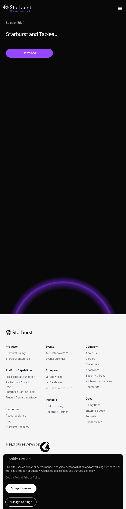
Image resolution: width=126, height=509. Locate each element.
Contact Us (92, 386)
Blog (8, 421)
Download (29, 53)
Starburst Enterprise (18, 358)
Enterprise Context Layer (20, 391)
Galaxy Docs (93, 405)
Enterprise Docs (95, 410)
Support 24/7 (94, 422)
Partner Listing (54, 406)
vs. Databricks (54, 382)
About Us (91, 353)
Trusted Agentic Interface (21, 397)
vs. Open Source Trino (59, 388)
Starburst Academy (17, 426)
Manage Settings (21, 502)
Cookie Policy (86, 470)
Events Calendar (55, 358)
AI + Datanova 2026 (57, 353)
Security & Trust (95, 375)
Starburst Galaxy (16, 353)
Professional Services (99, 381)
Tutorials (91, 416)
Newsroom (92, 370)
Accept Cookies (21, 488)
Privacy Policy (32, 477)
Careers (90, 358)
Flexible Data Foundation (20, 376)
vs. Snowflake (54, 376)
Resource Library (16, 415)
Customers (92, 364)
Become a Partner (57, 411)
